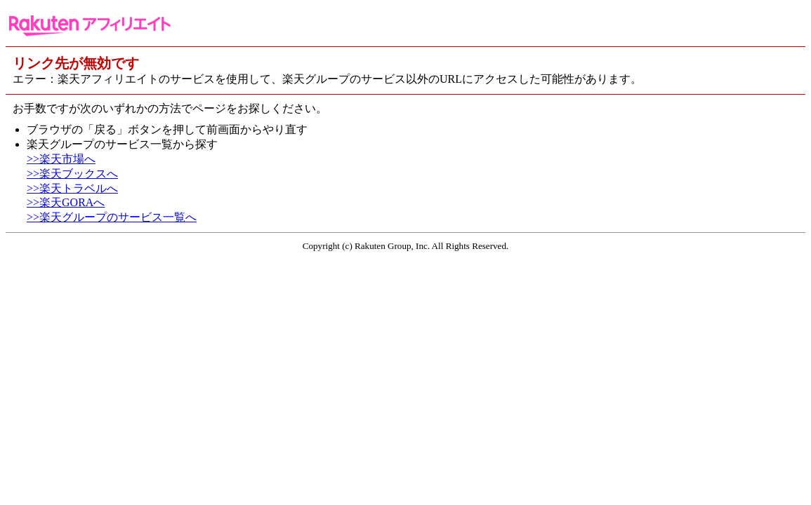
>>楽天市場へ (61, 159)
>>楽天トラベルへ (72, 188)
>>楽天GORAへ (66, 202)
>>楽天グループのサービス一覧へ (112, 217)
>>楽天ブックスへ (72, 174)
